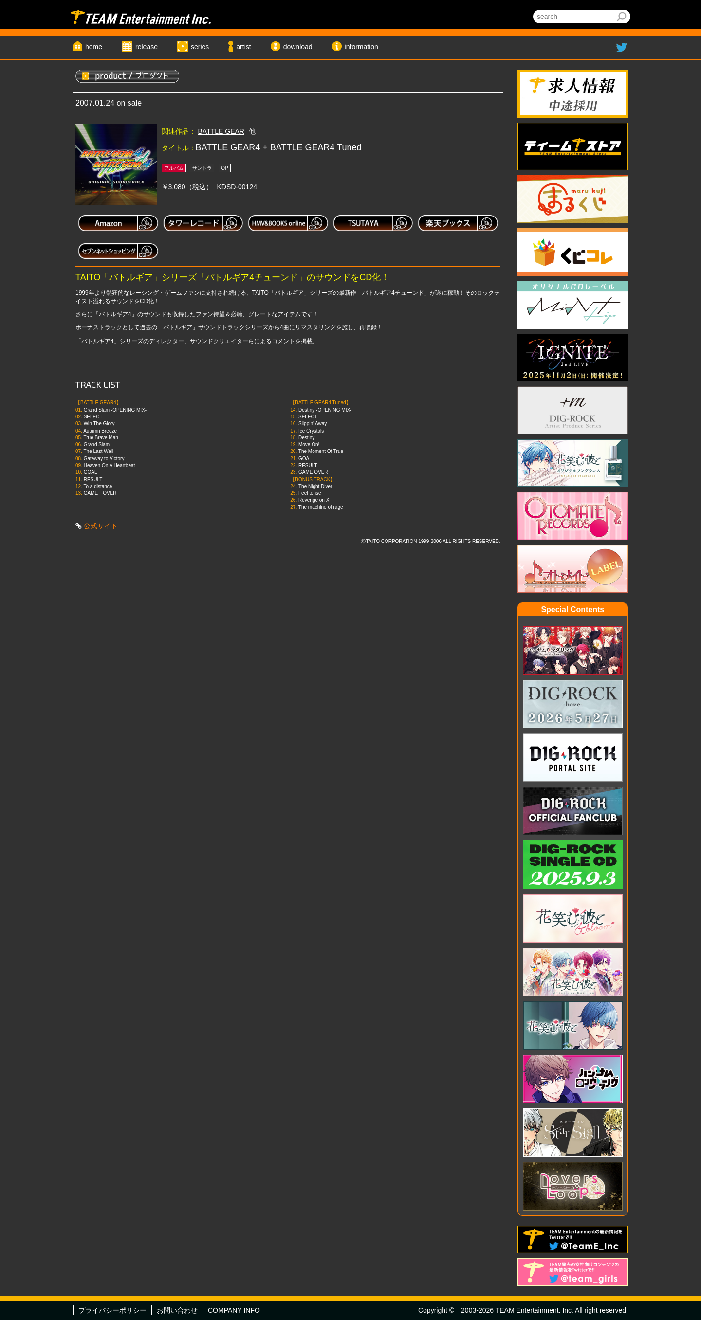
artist (243, 47)
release (146, 47)
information (361, 47)
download (298, 47)
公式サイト (101, 526)
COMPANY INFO (234, 1310)
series (200, 47)
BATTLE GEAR (221, 131)
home (93, 47)
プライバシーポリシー (112, 1310)
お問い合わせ (177, 1310)
